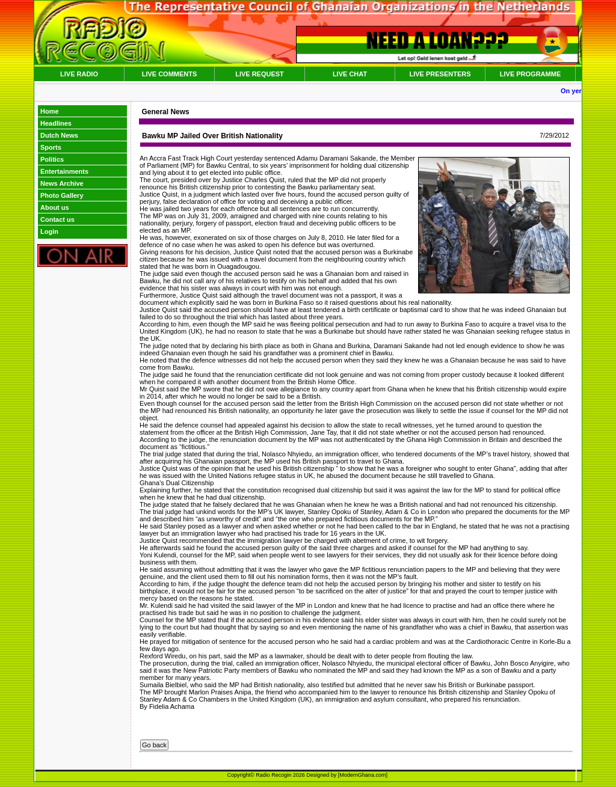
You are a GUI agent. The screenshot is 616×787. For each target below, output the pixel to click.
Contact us (57, 219)
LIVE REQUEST (259, 74)
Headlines (56, 123)
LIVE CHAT (350, 74)
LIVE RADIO (79, 74)
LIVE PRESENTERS (439, 74)
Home (49, 111)
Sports (50, 147)
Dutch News (59, 135)
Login (49, 231)
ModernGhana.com (362, 775)
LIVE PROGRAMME (530, 74)
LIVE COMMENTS (169, 74)
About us (54, 207)
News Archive (62, 183)
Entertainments (64, 171)
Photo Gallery (62, 195)
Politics (52, 159)
